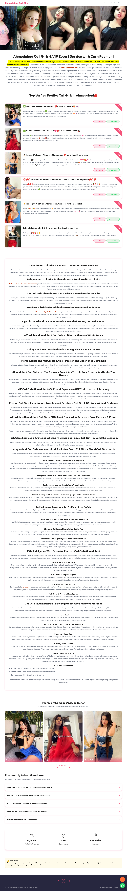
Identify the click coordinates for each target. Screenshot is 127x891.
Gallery (120, 3)
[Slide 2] (62, 765)
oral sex (26, 587)
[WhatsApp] (122, 885)
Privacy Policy (118, 888)
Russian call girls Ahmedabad (47, 312)
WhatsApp (113, 123)
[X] (63, 881)
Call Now (99, 123)
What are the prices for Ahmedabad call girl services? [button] (63, 813)
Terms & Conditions (106, 888)
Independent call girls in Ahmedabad (23, 284)
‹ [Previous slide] (57, 766)
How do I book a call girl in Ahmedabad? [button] (63, 821)
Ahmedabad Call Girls (16, 2)
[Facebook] (58, 881)
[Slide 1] (61, 765)
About (113, 3)
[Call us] (122, 879)
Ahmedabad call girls (69, 67)
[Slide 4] (65, 765)
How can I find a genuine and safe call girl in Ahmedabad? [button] (63, 797)
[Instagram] (69, 881)
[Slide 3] (64, 765)
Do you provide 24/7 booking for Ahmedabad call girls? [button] (63, 805)
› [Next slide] (69, 766)
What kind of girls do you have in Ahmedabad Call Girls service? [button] (63, 789)
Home (106, 3)
